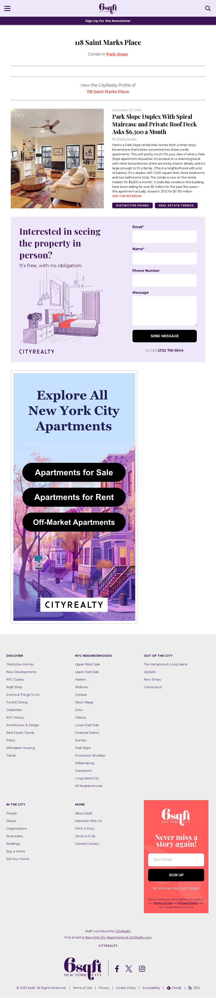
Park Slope (117, 54)
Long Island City (87, 778)
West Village (84, 702)
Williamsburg (84, 763)
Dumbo (80, 740)
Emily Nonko (127, 139)
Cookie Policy (126, 988)
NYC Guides (15, 680)
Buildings (13, 844)
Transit (11, 756)
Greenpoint (83, 771)
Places (11, 821)
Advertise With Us (88, 821)
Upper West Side (87, 664)
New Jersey (152, 680)
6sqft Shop (14, 687)
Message (140, 293)
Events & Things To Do (23, 695)
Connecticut (153, 687)
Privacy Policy (188, 903)
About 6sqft (83, 813)
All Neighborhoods (88, 786)
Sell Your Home (17, 859)
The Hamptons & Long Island (165, 664)
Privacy (104, 988)
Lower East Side (87, 725)
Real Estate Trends (177, 205)
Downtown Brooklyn (90, 756)
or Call (165, 350)
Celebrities (14, 710)
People (11, 813)
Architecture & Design (22, 725)
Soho (79, 710)
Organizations (16, 829)
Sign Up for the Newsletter (108, 21)
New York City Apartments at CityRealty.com (118, 937)
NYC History (15, 718)
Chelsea (81, 695)
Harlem (80, 680)
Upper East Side (87, 672)
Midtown (81, 687)
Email (138, 227)
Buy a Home (15, 851)
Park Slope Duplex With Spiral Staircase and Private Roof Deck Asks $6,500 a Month (155, 123)
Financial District (87, 733)
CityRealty (123, 931)
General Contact (87, 844)
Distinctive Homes (132, 205)
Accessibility (151, 988)
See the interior (127, 196)
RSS (194, 988)
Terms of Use (163, 903)
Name (138, 249)
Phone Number (146, 271)
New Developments (21, 672)
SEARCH (208, 8)
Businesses (14, 836)
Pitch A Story (84, 829)
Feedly (174, 988)
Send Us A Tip (85, 836)
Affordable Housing (20, 748)
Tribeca (80, 718)
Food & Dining (16, 702)
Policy (10, 740)
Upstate (150, 672)
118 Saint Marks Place (108, 91)
